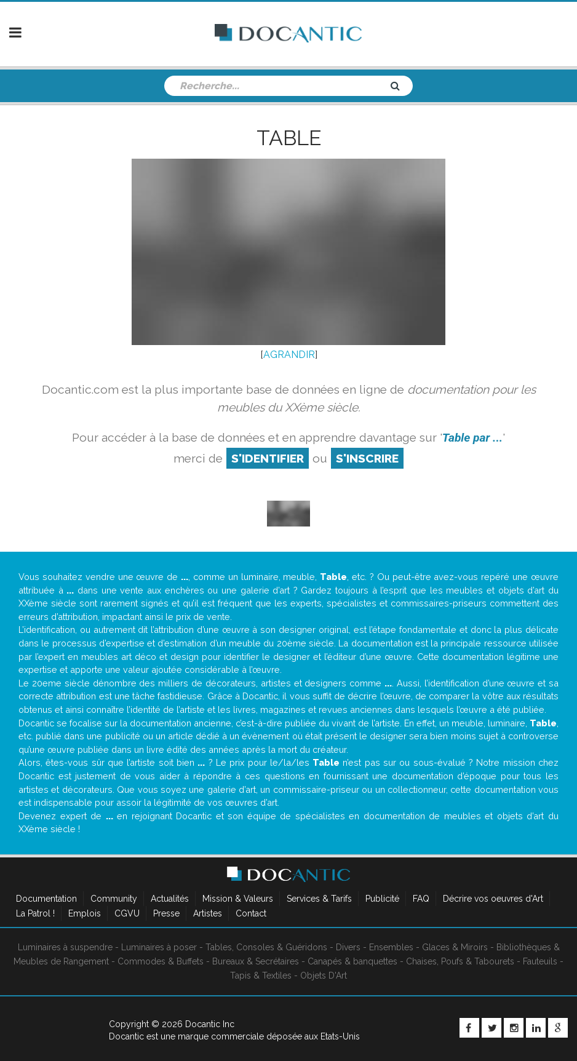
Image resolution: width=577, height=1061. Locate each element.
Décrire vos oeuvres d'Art (493, 899)
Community (113, 899)
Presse (166, 913)
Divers (348, 947)
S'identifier (267, 458)
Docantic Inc (209, 1024)
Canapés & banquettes (352, 961)
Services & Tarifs (319, 899)
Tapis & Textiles (261, 975)
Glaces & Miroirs (455, 947)
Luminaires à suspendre (65, 947)
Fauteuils (540, 961)
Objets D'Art (323, 975)
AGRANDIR (289, 354)
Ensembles (391, 947)
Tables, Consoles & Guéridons (266, 947)
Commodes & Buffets (160, 961)
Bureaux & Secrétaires (255, 961)
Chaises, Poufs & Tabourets (460, 961)
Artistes (207, 913)
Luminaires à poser (159, 947)
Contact (251, 913)
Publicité (382, 899)
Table (289, 137)
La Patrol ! (35, 913)
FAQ (421, 899)
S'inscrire (367, 458)
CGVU (127, 913)
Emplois (84, 913)
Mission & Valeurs (237, 899)
